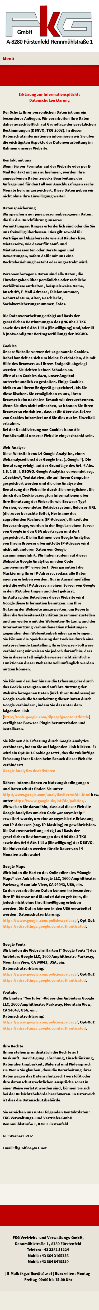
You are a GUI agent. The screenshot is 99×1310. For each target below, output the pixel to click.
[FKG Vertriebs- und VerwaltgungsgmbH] (49, 27)
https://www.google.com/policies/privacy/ (40, 920)
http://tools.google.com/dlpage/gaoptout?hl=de (46, 716)
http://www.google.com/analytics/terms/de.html (46, 794)
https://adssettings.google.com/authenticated (44, 926)
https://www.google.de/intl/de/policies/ (48, 800)
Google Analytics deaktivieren (29, 770)
